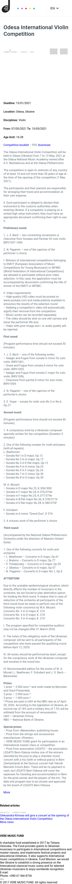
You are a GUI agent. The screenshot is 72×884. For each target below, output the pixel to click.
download (44, 145)
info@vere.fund (18, 872)
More (6, 792)
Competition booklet (16, 145)
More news (7, 822)
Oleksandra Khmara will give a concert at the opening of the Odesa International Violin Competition (34, 817)
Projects (4, 812)
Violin (24, 52)
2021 (32, 52)
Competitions (10, 52)
